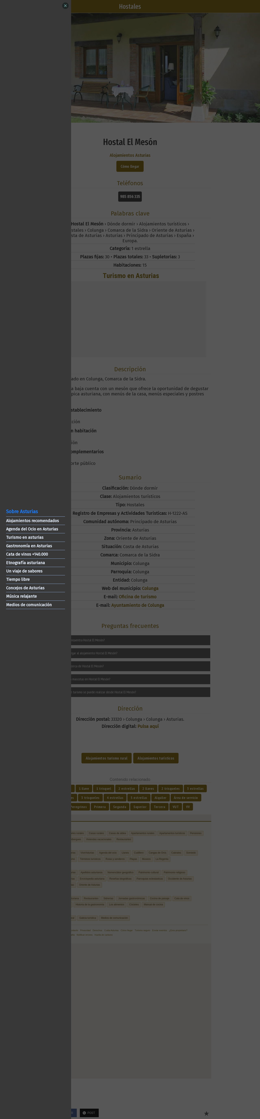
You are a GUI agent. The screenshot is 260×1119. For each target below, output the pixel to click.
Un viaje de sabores (24, 571)
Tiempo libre (18, 579)
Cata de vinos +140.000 (27, 554)
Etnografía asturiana (25, 562)
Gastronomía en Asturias (29, 545)
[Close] (65, 5)
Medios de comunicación (29, 604)
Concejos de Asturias (25, 587)
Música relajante (21, 596)
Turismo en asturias (24, 537)
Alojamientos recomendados (32, 520)
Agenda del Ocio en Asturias (32, 529)
